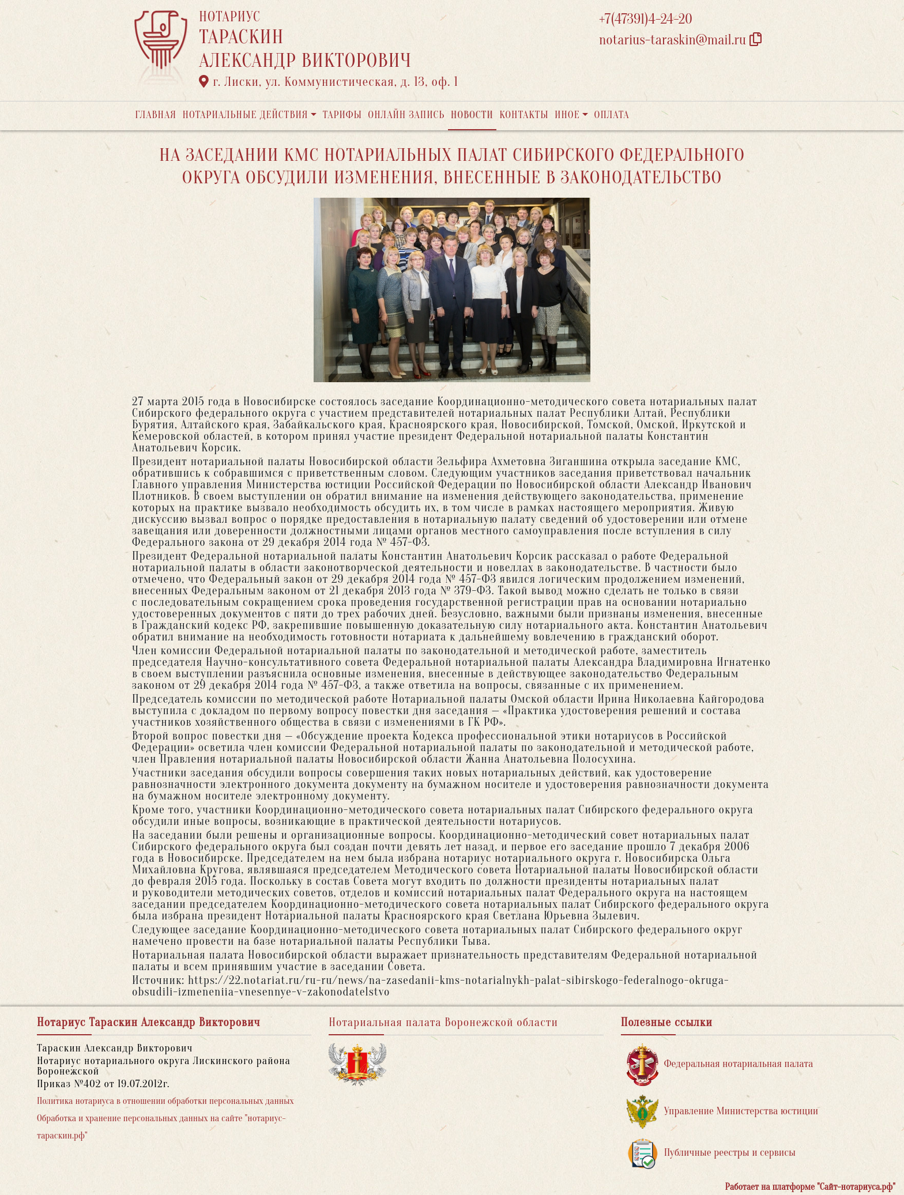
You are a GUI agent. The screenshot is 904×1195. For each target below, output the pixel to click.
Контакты (523, 115)
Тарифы (342, 115)
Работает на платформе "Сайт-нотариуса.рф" (810, 1187)
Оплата (612, 115)
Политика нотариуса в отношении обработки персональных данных (165, 1101)
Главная (155, 115)
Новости (472, 115)
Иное (567, 115)
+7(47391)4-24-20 (645, 19)
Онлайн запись (406, 115)
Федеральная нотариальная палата (720, 1064)
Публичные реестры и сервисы (711, 1153)
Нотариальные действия (245, 115)
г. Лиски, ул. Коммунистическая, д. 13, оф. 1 (328, 81)
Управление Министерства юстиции (723, 1112)
